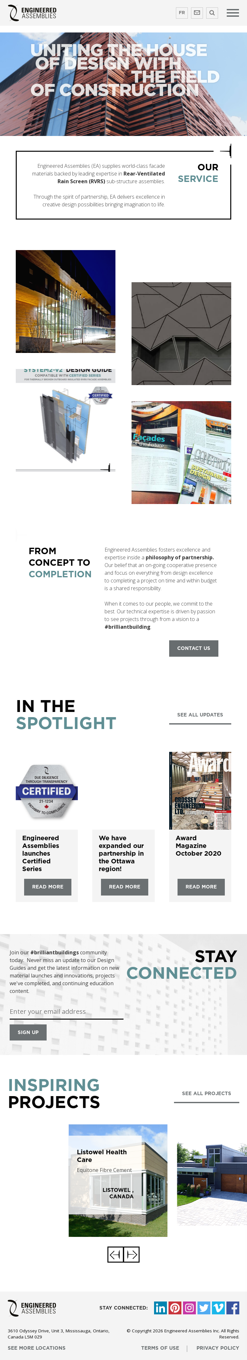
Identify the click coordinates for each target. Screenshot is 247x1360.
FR (182, 13)
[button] (115, 1255)
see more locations (37, 1348)
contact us (193, 648)
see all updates (200, 715)
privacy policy (218, 1348)
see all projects (206, 1093)
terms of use (160, 1348)
